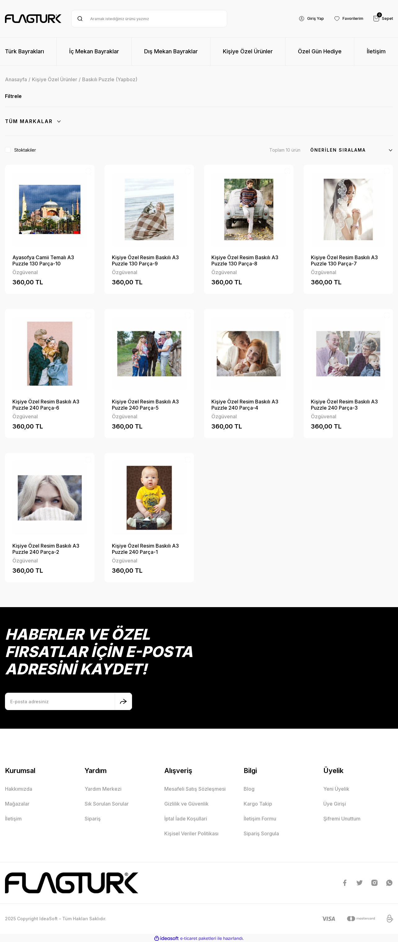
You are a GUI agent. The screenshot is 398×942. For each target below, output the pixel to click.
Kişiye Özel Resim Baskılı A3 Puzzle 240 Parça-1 (145, 549)
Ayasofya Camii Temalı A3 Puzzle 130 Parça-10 (43, 260)
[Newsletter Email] (68, 701)
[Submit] (123, 701)
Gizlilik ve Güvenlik (186, 804)
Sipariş (93, 818)
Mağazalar (17, 804)
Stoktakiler (25, 150)
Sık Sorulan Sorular (107, 804)
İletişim (13, 818)
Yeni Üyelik (336, 789)
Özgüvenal (25, 272)
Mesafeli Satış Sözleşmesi (195, 789)
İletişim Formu (260, 818)
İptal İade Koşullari (185, 818)
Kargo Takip (258, 804)
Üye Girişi (334, 804)
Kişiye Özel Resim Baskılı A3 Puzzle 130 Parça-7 (344, 260)
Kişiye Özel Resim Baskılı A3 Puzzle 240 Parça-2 (45, 549)
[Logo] (33, 18)
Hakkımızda (18, 789)
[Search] (149, 18)
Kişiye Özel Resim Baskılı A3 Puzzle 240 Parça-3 (344, 404)
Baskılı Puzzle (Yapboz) (109, 79)
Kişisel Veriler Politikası (191, 833)
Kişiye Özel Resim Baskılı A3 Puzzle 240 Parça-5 (145, 404)
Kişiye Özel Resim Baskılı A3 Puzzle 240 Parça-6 (45, 404)
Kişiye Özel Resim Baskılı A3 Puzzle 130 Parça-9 (145, 260)
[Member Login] (305, 18)
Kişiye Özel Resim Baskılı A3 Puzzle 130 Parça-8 (244, 260)
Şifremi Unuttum (341, 818)
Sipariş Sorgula (261, 833)
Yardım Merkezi (103, 789)
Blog (249, 789)
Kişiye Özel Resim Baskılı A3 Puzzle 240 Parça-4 (244, 404)
